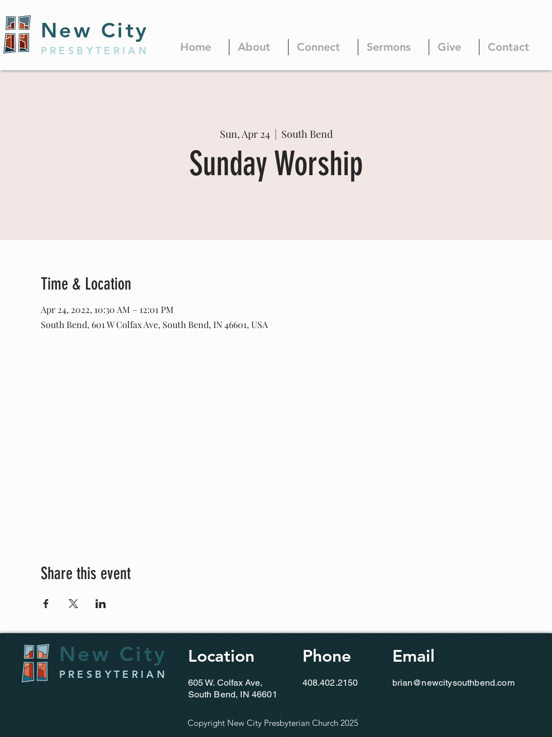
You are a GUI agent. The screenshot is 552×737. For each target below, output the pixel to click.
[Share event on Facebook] (46, 603)
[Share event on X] (73, 603)
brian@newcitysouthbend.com (453, 682)
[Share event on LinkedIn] (100, 603)
